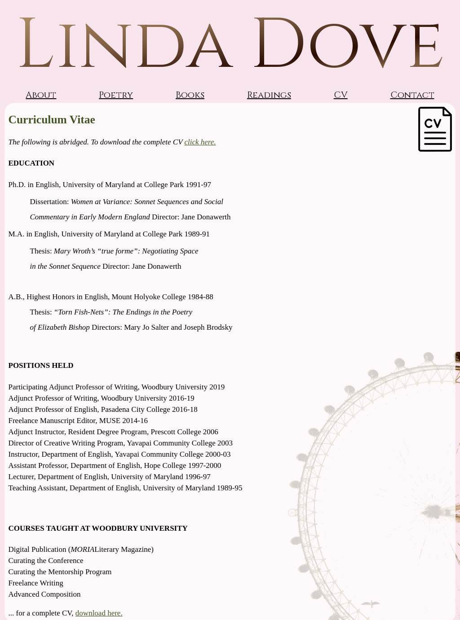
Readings (269, 95)
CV (341, 95)
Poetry (116, 95)
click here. (200, 142)
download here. (99, 613)
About (41, 95)
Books (190, 95)
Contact (412, 95)
